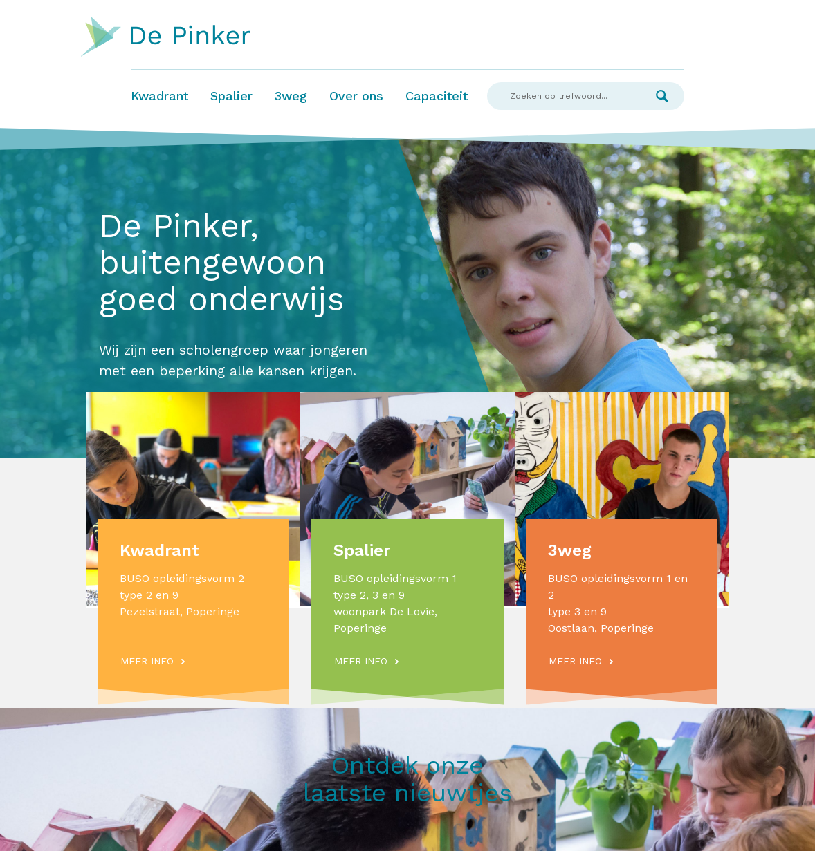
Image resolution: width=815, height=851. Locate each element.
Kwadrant (159, 95)
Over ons (356, 95)
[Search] (563, 96)
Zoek (662, 96)
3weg (291, 95)
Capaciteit (436, 95)
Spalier (231, 95)
